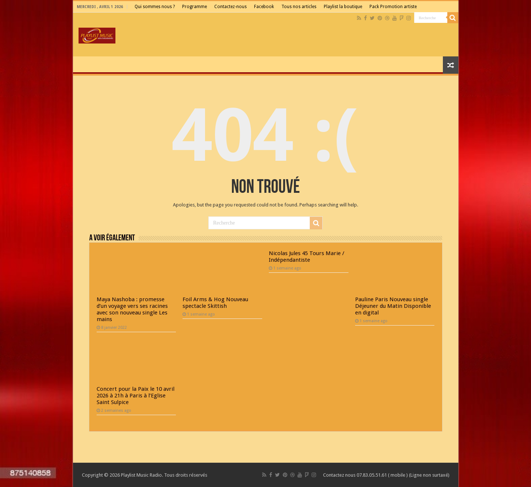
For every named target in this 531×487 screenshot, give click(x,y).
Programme (194, 6)
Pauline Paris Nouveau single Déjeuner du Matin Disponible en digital (393, 306)
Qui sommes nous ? (155, 6)
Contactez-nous (230, 6)
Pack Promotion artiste (393, 6)
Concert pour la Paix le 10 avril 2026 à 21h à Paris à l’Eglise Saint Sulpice (135, 396)
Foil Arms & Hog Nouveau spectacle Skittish (215, 302)
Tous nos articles (298, 6)
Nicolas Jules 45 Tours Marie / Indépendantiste (306, 256)
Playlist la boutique (343, 6)
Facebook (264, 6)
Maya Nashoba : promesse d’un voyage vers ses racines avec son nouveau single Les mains (132, 309)
